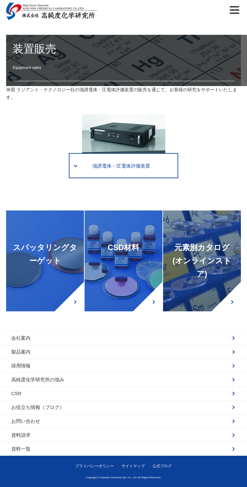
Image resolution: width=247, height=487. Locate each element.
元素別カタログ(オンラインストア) (201, 260)
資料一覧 (21, 449)
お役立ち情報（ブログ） (37, 407)
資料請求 (21, 435)
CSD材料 (124, 247)
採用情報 (21, 365)
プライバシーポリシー (94, 466)
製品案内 (21, 352)
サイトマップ (133, 466)
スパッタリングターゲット (45, 254)
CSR (16, 393)
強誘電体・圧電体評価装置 (121, 166)
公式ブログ (162, 466)
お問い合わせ (25, 421)
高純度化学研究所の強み (37, 379)
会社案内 (21, 338)
